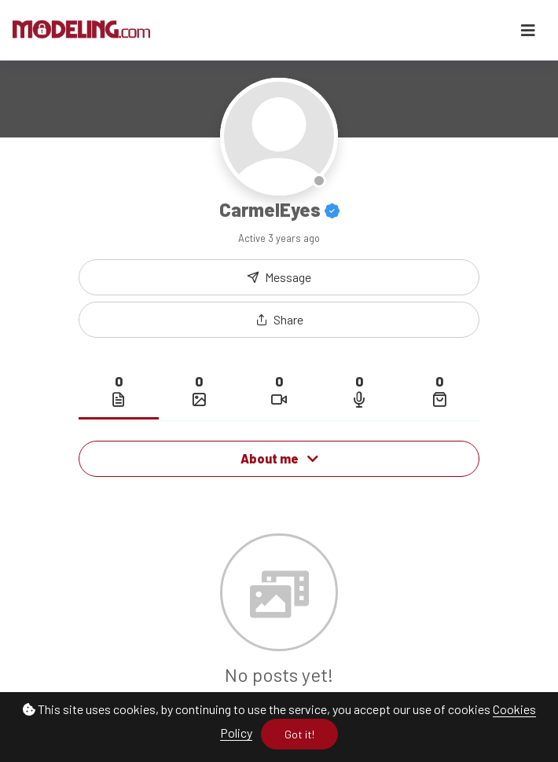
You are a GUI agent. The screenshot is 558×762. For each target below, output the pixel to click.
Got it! (299, 734)
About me (279, 458)
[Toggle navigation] (528, 30)
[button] (279, 320)
